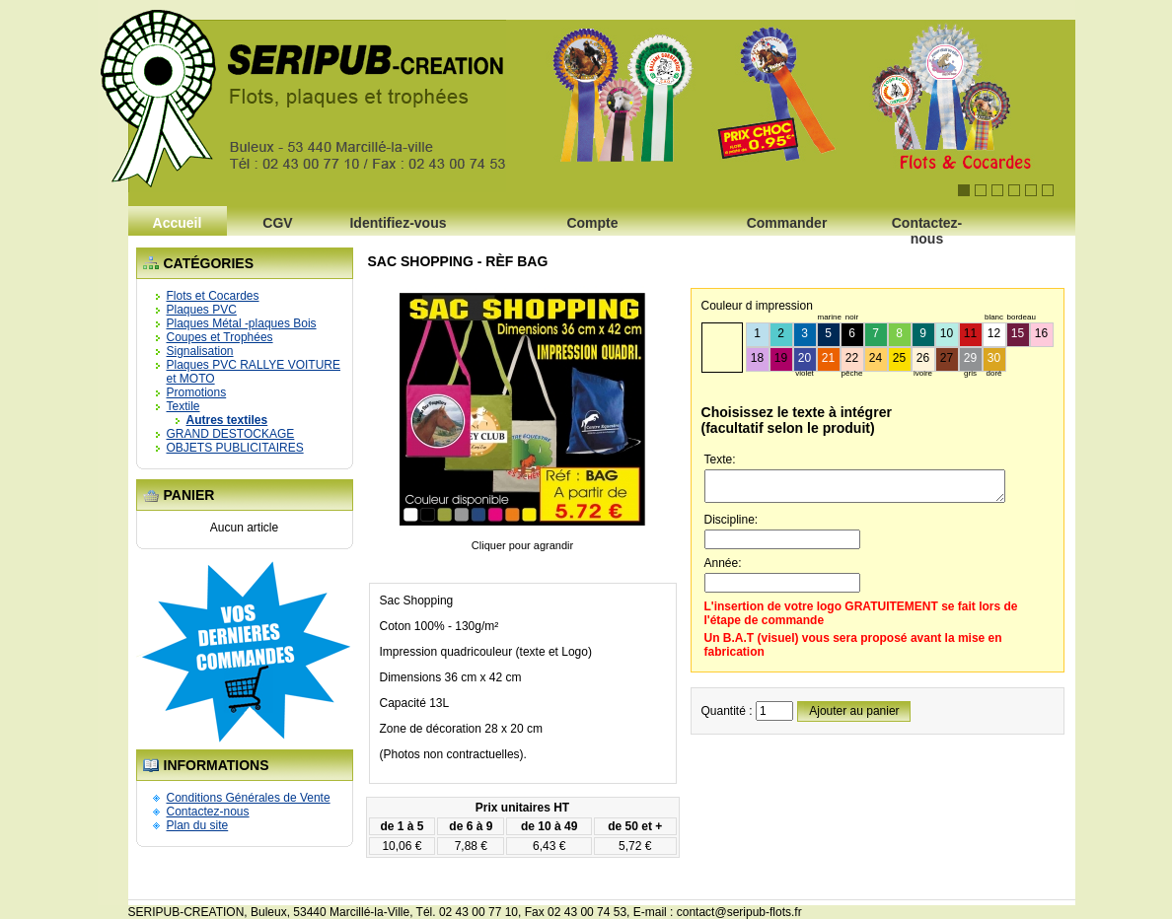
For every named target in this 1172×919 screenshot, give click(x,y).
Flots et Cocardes (213, 296)
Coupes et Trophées (220, 337)
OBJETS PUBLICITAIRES (235, 448)
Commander (787, 223)
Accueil (177, 223)
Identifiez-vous (397, 223)
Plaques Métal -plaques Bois (242, 323)
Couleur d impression (757, 306)
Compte (592, 223)
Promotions (197, 392)
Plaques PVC (202, 310)
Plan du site (198, 825)
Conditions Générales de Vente (248, 798)
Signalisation (200, 351)
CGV (277, 223)
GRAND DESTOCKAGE (231, 434)
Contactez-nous (927, 228)
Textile (183, 406)
